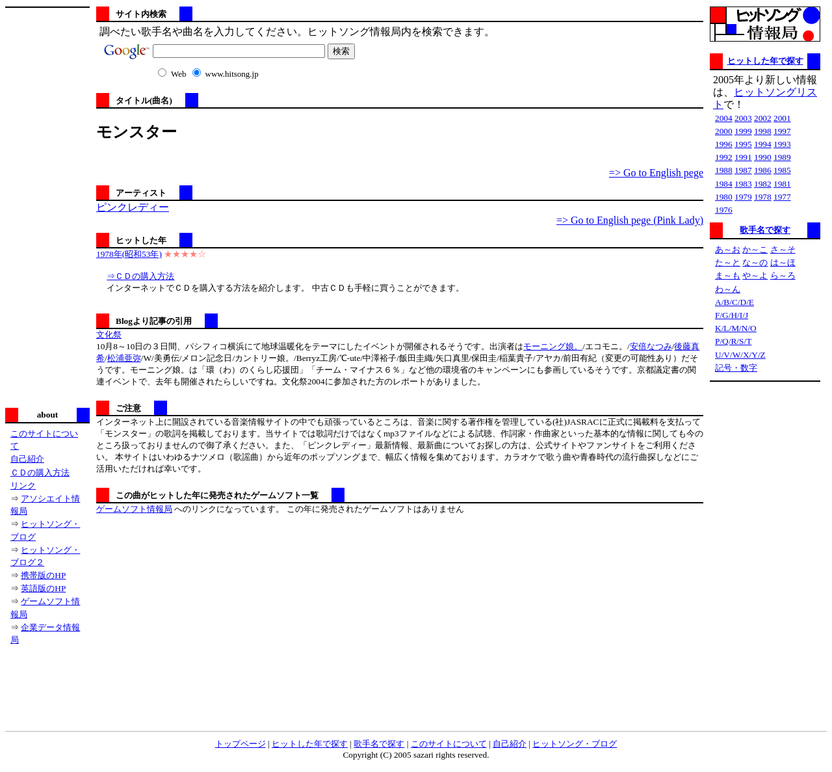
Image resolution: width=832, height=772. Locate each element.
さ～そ (783, 249)
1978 (763, 197)
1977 (782, 197)
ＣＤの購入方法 (40, 472)
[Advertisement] (47, 206)
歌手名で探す (765, 230)
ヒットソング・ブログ (574, 744)
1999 (743, 131)
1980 (724, 197)
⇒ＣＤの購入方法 (140, 276)
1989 (782, 157)
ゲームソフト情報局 (134, 509)
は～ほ (783, 262)
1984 (724, 184)
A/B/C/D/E (734, 302)
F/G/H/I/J (731, 315)
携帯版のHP (43, 575)
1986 (763, 170)
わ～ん (727, 289)
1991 (743, 157)
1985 (782, 170)
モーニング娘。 (552, 346)
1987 (743, 170)
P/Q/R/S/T (733, 341)
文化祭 (109, 334)
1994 (763, 144)
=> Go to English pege (656, 172)
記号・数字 (736, 368)
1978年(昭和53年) (129, 254)
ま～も (727, 275)
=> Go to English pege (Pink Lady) (629, 220)
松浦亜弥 (124, 358)
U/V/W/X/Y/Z (740, 355)
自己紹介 (27, 459)
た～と (727, 262)
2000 (724, 131)
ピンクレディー (132, 207)
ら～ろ (783, 275)
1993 (782, 144)
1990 (763, 157)
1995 (743, 144)
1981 (782, 184)
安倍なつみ (651, 346)
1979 (743, 197)
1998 (763, 131)
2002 (763, 118)
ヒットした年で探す (765, 61)
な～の (755, 262)
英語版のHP (43, 588)
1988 (724, 170)
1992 (724, 157)
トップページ (240, 744)
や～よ (755, 275)
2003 (743, 118)
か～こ (755, 249)
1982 (763, 184)
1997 (782, 131)
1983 (743, 184)
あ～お (727, 249)
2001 (782, 118)
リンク (23, 485)
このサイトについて (449, 744)
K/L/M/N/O (736, 328)
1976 (724, 210)
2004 (724, 118)
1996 (724, 144)
